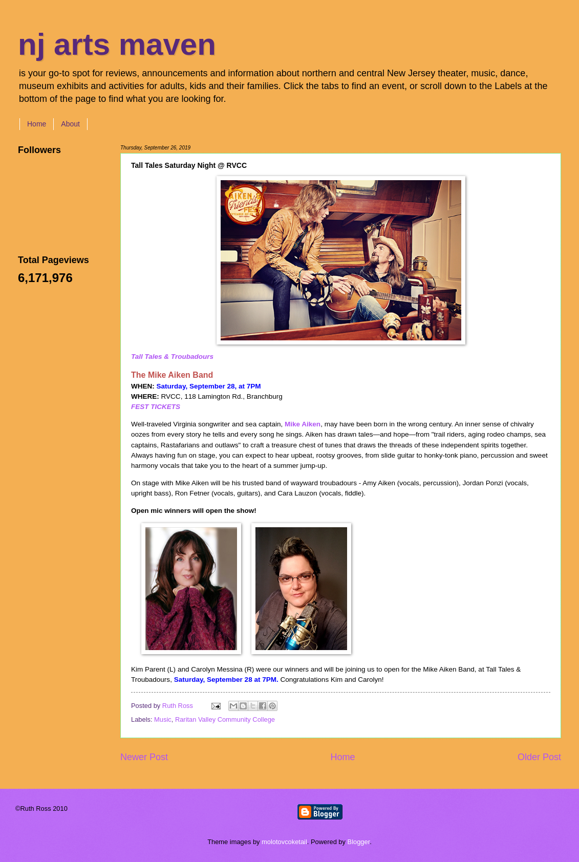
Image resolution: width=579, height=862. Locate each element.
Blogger (359, 842)
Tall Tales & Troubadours (172, 356)
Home (36, 124)
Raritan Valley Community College (225, 719)
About (70, 124)
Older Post (539, 757)
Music (162, 719)
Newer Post (144, 757)
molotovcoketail (284, 842)
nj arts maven (117, 44)
